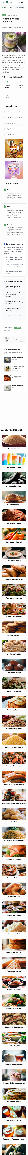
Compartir (17, 327)
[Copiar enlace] (23, 27)
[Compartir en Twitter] (17, 27)
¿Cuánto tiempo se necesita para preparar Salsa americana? (14, 294)
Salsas (10, 7)
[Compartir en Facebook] (15, 27)
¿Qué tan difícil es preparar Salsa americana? (14, 287)
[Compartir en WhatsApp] (20, 27)
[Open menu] (3, 2)
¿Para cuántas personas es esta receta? (14, 302)
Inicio (4, 7)
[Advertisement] (14, 414)
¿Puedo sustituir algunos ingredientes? (14, 309)
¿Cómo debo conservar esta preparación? (14, 316)
